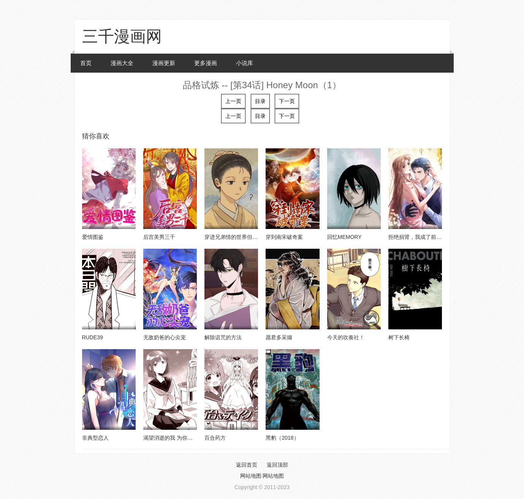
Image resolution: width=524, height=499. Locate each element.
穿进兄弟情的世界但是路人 (236, 237)
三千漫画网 (122, 36)
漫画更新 (163, 63)
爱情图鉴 (92, 237)
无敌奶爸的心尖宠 (164, 337)
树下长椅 (399, 337)
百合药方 (215, 438)
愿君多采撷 (279, 337)
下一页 (287, 101)
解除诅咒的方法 (223, 337)
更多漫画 (205, 63)
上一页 (233, 101)
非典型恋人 (95, 438)
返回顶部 (277, 465)
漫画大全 (122, 63)
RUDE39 (92, 337)
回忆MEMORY (344, 237)
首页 (86, 63)
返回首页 (246, 465)
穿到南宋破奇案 (284, 237)
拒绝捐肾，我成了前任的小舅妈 (425, 237)
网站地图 (250, 476)
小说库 (244, 63)
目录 (260, 101)
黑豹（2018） (282, 438)
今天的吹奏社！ (345, 337)
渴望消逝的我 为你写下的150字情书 (185, 438)
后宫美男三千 (159, 237)
